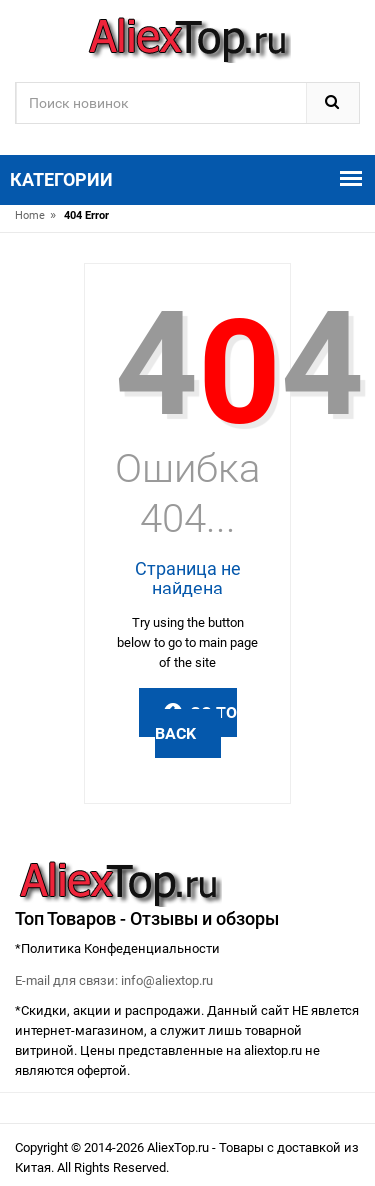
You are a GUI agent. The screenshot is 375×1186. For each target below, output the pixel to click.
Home (30, 215)
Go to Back (196, 723)
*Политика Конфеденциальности (117, 948)
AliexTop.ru (179, 1147)
